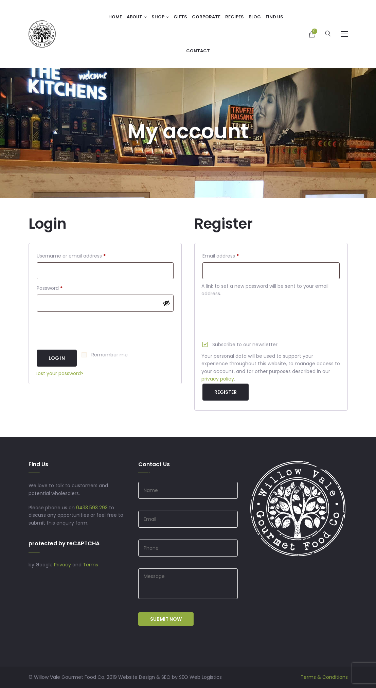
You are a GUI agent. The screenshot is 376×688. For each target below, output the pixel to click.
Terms (90, 564)
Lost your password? (60, 373)
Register (225, 392)
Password (60, 287)
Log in (57, 358)
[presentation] (87, 328)
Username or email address (81, 255)
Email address (230, 255)
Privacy (62, 564)
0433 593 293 (92, 507)
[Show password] (166, 303)
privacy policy (217, 378)
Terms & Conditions (324, 677)
